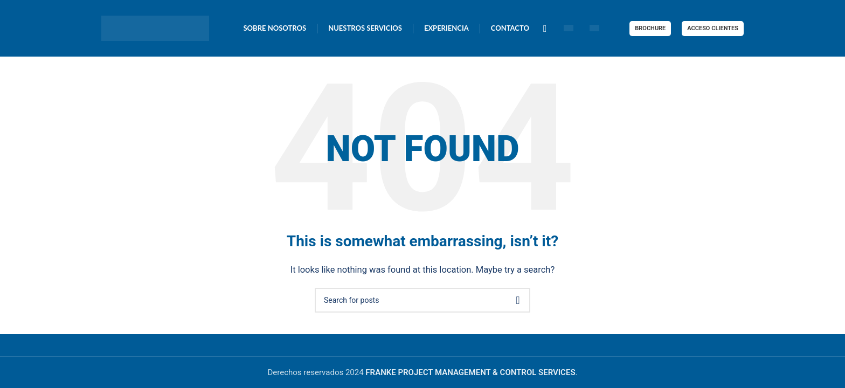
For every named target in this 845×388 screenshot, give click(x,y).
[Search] (422, 300)
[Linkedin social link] (545, 28)
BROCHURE (650, 28)
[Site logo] (155, 27)
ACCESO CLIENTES (712, 28)
